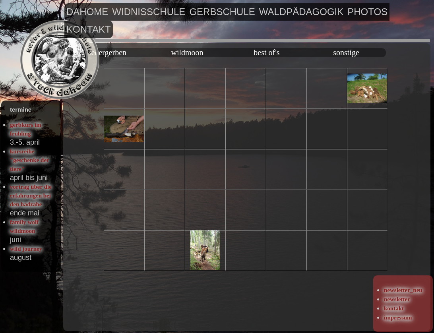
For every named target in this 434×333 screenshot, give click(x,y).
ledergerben (107, 52)
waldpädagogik (301, 11)
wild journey (26, 249)
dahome (87, 11)
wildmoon (187, 52)
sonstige (346, 52)
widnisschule (148, 11)
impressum (398, 317)
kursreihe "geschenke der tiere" (29, 160)
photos (367, 11)
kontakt (88, 29)
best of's (266, 52)
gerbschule (222, 11)
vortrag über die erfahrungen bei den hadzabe (31, 195)
